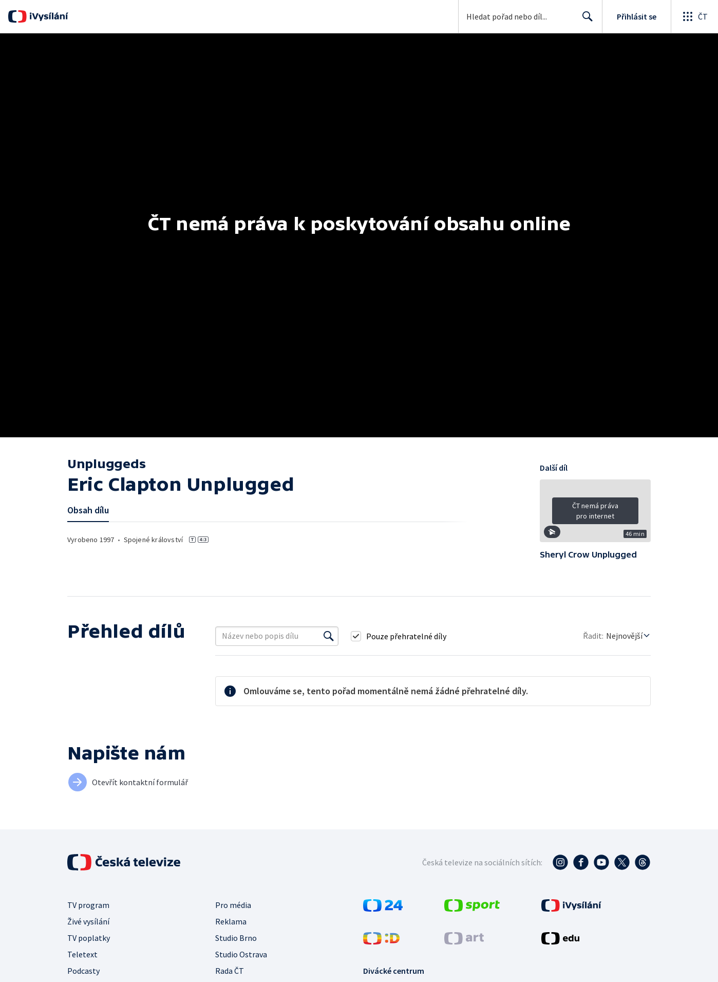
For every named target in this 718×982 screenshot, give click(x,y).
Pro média (233, 905)
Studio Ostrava (241, 954)
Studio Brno (236, 938)
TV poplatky (88, 938)
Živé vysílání (88, 921)
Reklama (231, 921)
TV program (88, 905)
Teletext (82, 954)
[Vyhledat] (328, 636)
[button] (595, 514)
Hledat (585, 20)
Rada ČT (229, 971)
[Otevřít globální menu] (694, 16)
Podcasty (83, 971)
